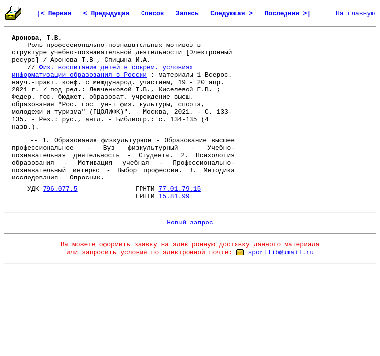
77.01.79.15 (179, 189)
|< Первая (54, 13)
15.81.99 (173, 196)
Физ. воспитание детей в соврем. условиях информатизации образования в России (102, 71)
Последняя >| (288, 13)
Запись (187, 13)
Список (152, 13)
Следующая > (231, 13)
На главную (355, 13)
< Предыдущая (106, 13)
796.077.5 (60, 189)
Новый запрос (190, 222)
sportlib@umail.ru (281, 252)
